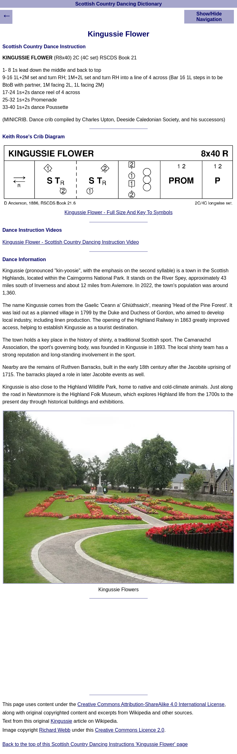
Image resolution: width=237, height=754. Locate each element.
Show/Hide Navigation (209, 16)
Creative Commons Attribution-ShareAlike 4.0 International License (151, 704)
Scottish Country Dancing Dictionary (118, 3)
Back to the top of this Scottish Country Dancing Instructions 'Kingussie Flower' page (95, 744)
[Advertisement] (118, 646)
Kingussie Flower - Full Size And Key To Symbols (118, 212)
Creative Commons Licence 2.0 (129, 730)
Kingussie (61, 721)
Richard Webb (54, 730)
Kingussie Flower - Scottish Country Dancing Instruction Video (70, 242)
